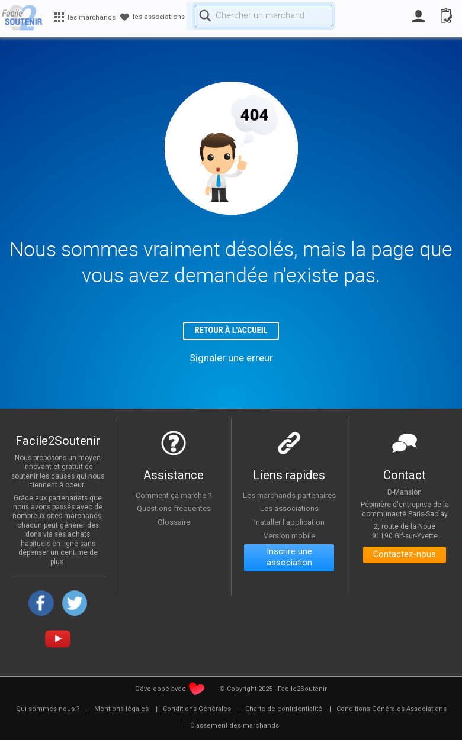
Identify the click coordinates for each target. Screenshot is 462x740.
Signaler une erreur (231, 360)
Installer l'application (289, 532)
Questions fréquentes (174, 510)
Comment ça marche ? (173, 497)
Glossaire (173, 523)
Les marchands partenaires (289, 500)
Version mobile (289, 545)
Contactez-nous (405, 558)
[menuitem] (48, 711)
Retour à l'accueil (231, 332)
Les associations (289, 518)
